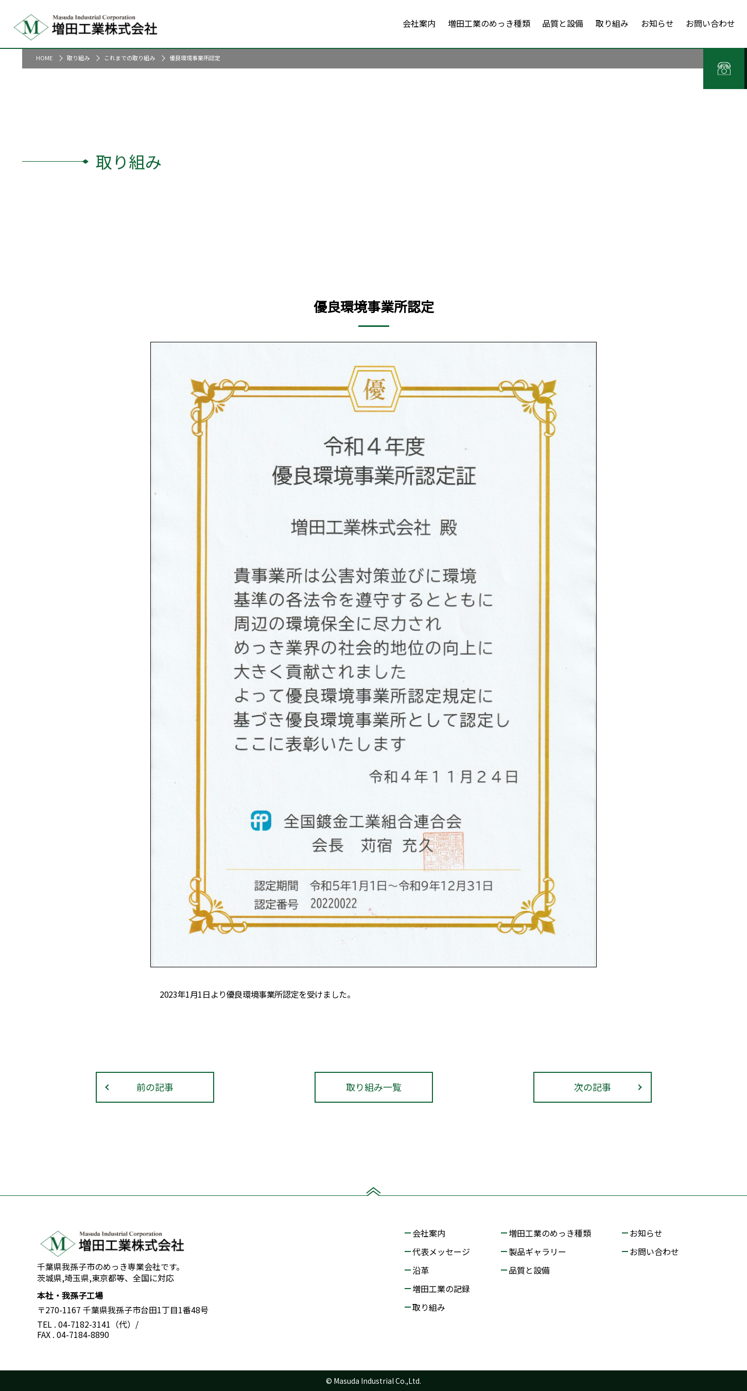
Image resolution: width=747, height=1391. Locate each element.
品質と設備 (529, 1270)
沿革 (420, 1270)
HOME (44, 58)
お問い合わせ (654, 1251)
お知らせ (646, 1233)
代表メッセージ (441, 1251)
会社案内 (428, 1233)
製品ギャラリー (537, 1251)
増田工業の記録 (441, 1288)
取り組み (78, 58)
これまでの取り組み (129, 58)
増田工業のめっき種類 (550, 1233)
